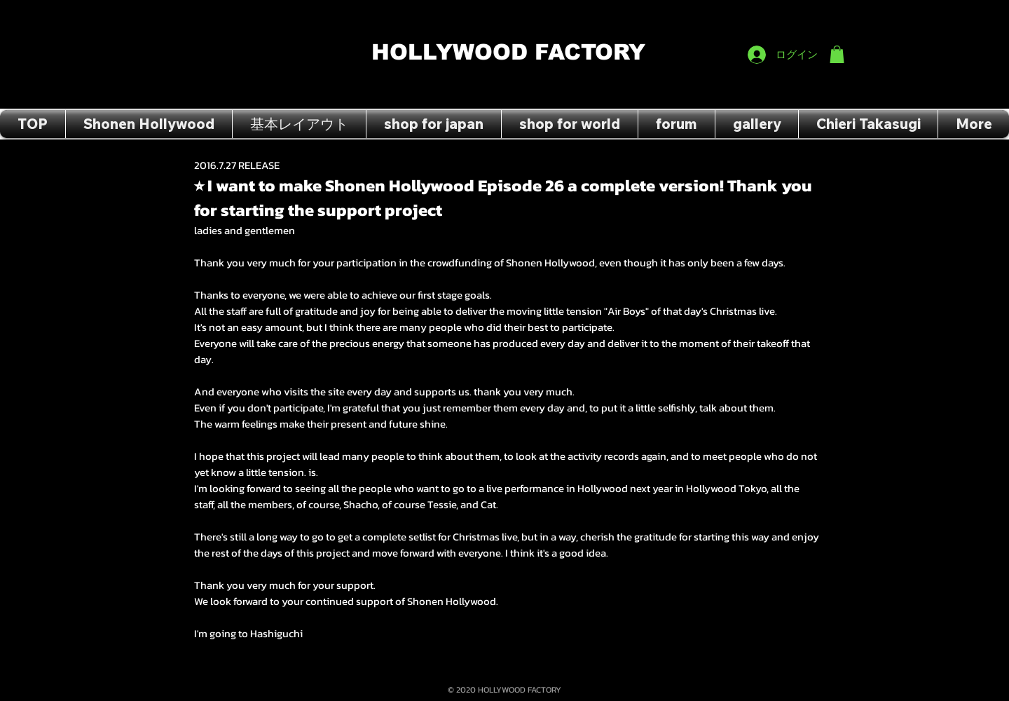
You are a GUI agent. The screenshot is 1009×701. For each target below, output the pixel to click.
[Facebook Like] (817, 15)
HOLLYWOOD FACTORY (508, 52)
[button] (837, 54)
